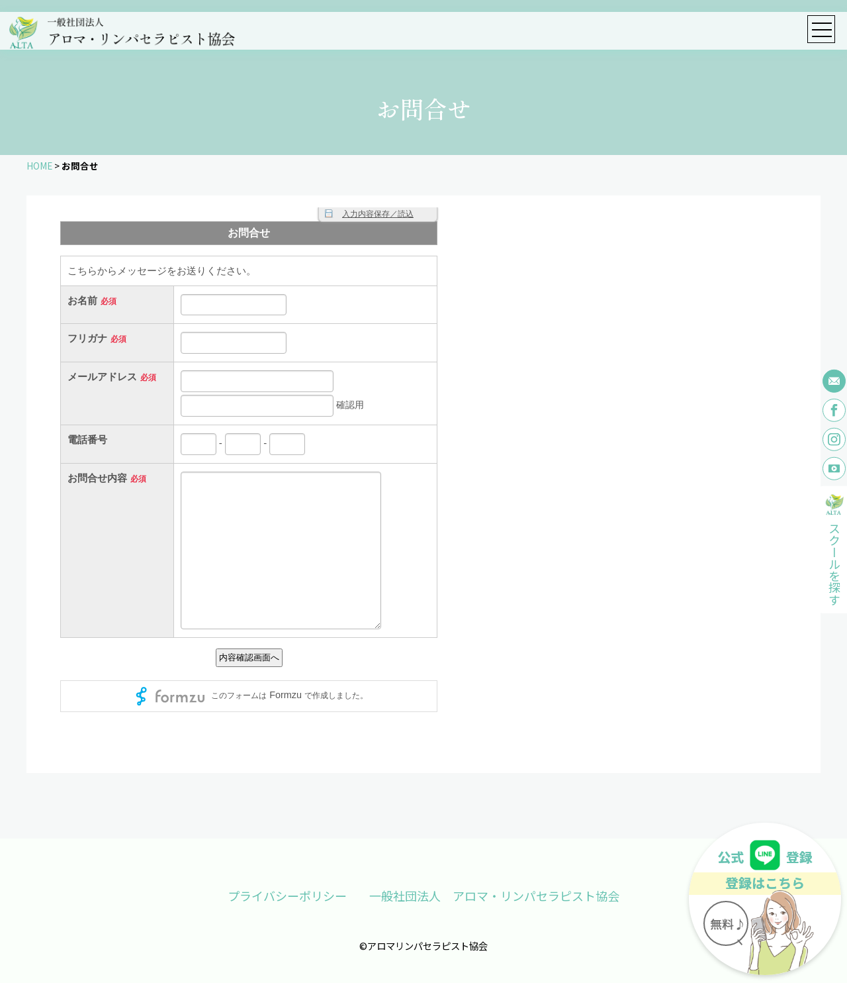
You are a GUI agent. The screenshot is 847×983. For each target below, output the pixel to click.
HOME (39, 165)
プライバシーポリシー (286, 895)
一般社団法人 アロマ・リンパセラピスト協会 (495, 895)
